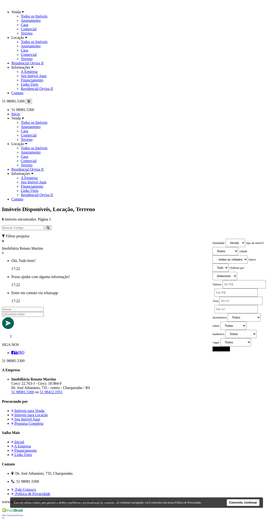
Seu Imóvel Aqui (33, 76)
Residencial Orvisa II (27, 63)
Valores (216, 284)
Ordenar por (236, 268)
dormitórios (219, 317)
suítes (215, 325)
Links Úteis (29, 84)
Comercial (29, 29)
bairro (252, 259)
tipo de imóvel (255, 243)
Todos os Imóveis (34, 16)
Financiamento (32, 80)
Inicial (17, 442)
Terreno (27, 33)
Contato (17, 93)
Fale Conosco (23, 489)
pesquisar (221, 349)
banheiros (218, 334)
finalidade (218, 243)
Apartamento (31, 20)
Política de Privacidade (30, 494)
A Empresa (29, 72)
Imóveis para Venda (27, 411)
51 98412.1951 (51, 392)
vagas (215, 342)
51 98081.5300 (13, 101)
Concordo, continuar (243, 502)
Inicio (15, 114)
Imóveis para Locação (29, 415)
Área (215, 301)
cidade (243, 251)
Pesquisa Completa (27, 423)
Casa (24, 25)
